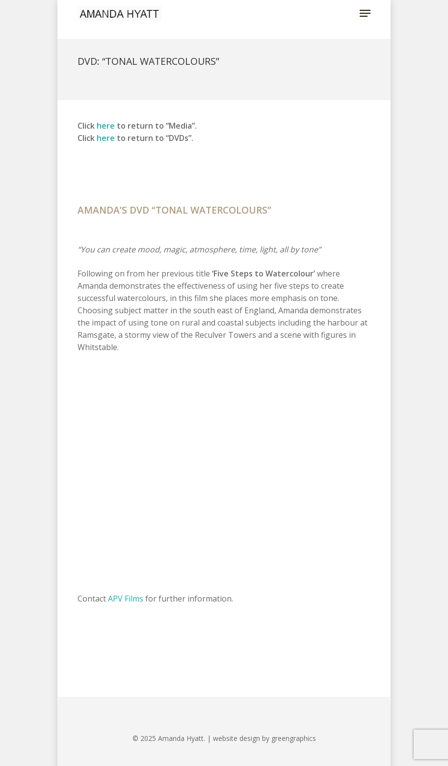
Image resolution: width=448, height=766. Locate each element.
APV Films (125, 598)
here (106, 125)
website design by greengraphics (264, 738)
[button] (365, 13)
